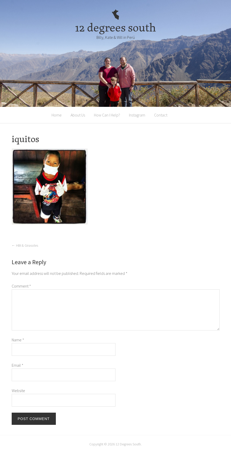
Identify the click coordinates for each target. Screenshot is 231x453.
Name (18, 339)
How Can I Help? (107, 115)
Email (17, 365)
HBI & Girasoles (25, 245)
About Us (78, 115)
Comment (21, 286)
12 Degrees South (128, 444)
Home (57, 115)
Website (18, 390)
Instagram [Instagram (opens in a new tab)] (137, 115)
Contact (160, 115)
